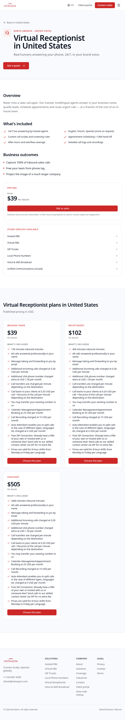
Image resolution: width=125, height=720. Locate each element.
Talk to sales (62, 208)
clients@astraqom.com (15, 681)
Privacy (101, 664)
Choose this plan (32, 460)
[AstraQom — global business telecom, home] (9, 5)
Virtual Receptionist (55, 682)
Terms (100, 673)
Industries (81, 677)
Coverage (81, 673)
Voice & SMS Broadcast (57, 686)
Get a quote (16, 65)
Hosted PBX (51, 664)
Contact (80, 682)
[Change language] (70, 5)
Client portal (85, 5)
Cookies (101, 668)
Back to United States (16, 22)
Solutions (81, 668)
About (79, 664)
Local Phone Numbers (57, 677)
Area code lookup (81, 693)
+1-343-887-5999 (12, 677)
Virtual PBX (51, 668)
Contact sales (104, 5)
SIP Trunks (50, 673)
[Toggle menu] (119, 5)
